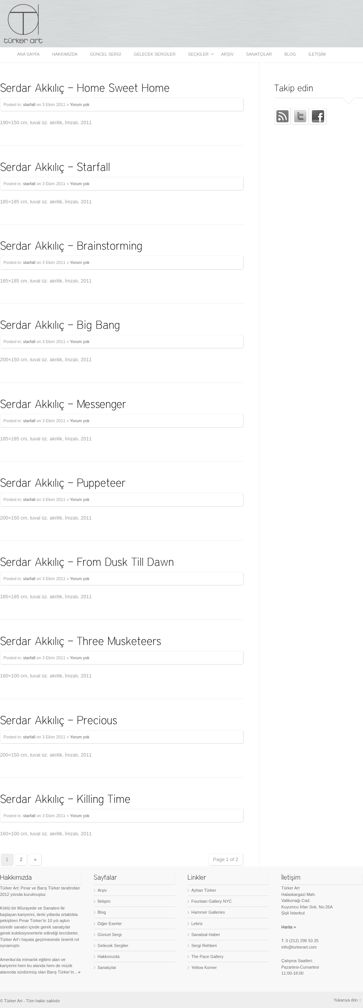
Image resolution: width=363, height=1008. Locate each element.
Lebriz (197, 923)
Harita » (288, 927)
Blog (290, 54)
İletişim (317, 54)
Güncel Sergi (105, 54)
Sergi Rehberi (204, 945)
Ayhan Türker (203, 890)
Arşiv (227, 54)
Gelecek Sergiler (155, 54)
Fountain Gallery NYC (211, 901)
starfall (29, 104)
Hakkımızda (65, 54)
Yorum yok (80, 104)
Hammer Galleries (208, 912)
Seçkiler (199, 54)
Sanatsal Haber (205, 934)
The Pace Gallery (207, 956)
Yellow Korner (204, 967)
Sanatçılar (259, 54)
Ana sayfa (28, 54)
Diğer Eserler (110, 923)
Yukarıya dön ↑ (347, 1000)
